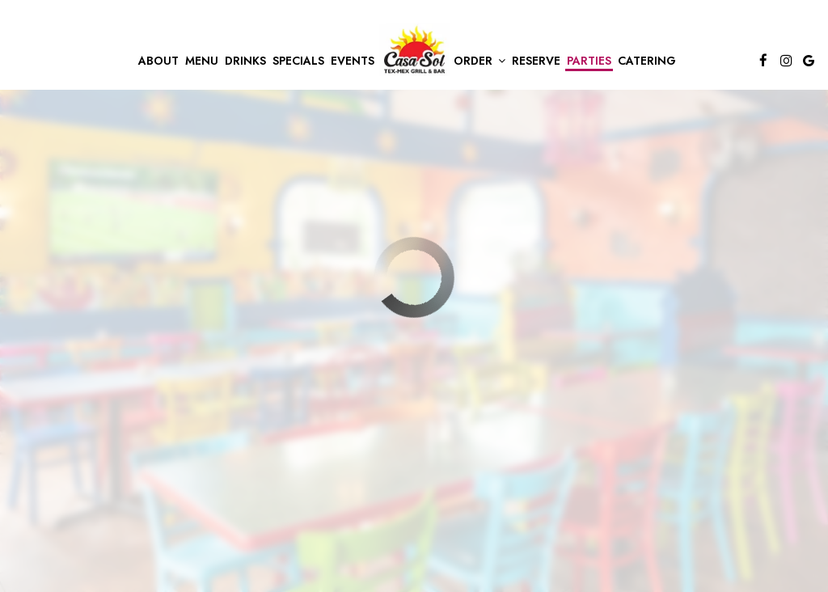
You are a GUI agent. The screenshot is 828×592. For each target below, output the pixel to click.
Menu (201, 61)
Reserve (536, 61)
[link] (414, 49)
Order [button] (479, 61)
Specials (298, 61)
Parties (589, 61)
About (158, 61)
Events (352, 61)
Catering (647, 61)
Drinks (245, 61)
